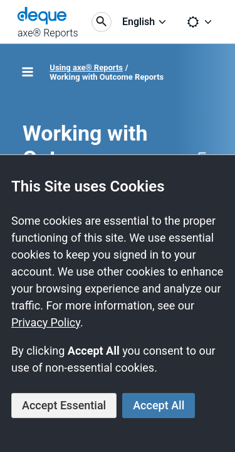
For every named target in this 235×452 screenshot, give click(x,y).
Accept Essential (64, 405)
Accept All (158, 405)
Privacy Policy (45, 322)
